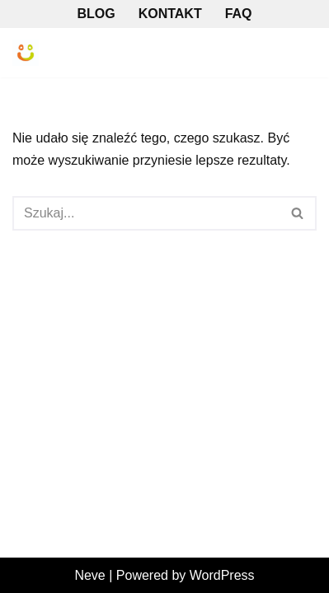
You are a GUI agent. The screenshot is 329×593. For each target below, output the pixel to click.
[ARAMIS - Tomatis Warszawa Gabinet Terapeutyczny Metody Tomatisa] (25, 53)
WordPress (222, 575)
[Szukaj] (146, 213)
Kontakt (170, 14)
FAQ (238, 14)
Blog (96, 14)
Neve (89, 575)
